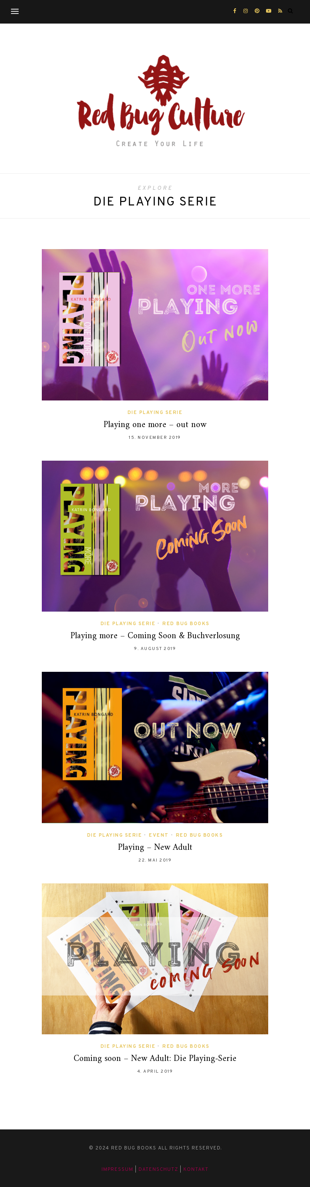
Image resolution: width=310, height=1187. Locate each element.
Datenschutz (158, 1169)
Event (159, 835)
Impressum (117, 1169)
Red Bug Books (186, 624)
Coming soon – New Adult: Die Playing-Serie (155, 1059)
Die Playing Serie (155, 413)
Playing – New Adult (155, 847)
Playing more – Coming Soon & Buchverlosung (155, 636)
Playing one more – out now (155, 425)
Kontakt (196, 1169)
